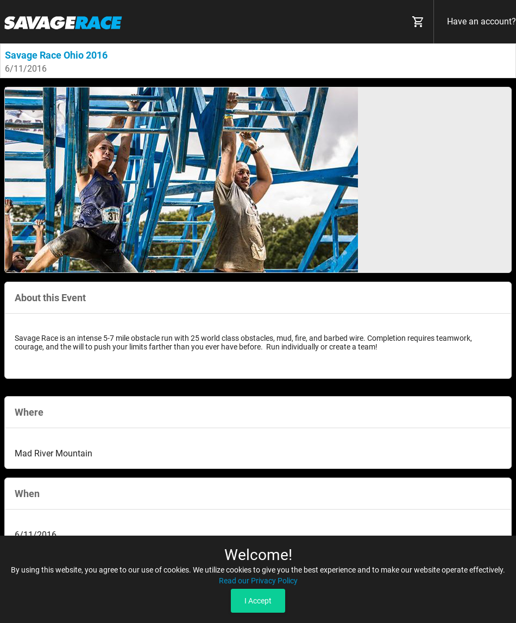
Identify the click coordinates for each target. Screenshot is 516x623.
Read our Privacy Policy (258, 580)
